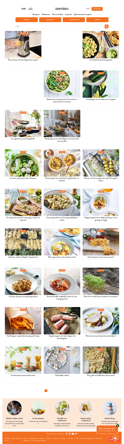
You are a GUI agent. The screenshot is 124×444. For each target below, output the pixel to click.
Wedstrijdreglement (87, 438)
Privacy (26, 438)
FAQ (77, 438)
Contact (70, 438)
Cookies (48, 438)
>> (78, 391)
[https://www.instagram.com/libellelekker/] (69, 433)
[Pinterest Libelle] (76, 433)
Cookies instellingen (59, 438)
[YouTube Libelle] (73, 433)
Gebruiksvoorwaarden (37, 438)
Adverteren (27, 440)
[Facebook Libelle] (66, 433)
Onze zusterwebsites (39, 440)
